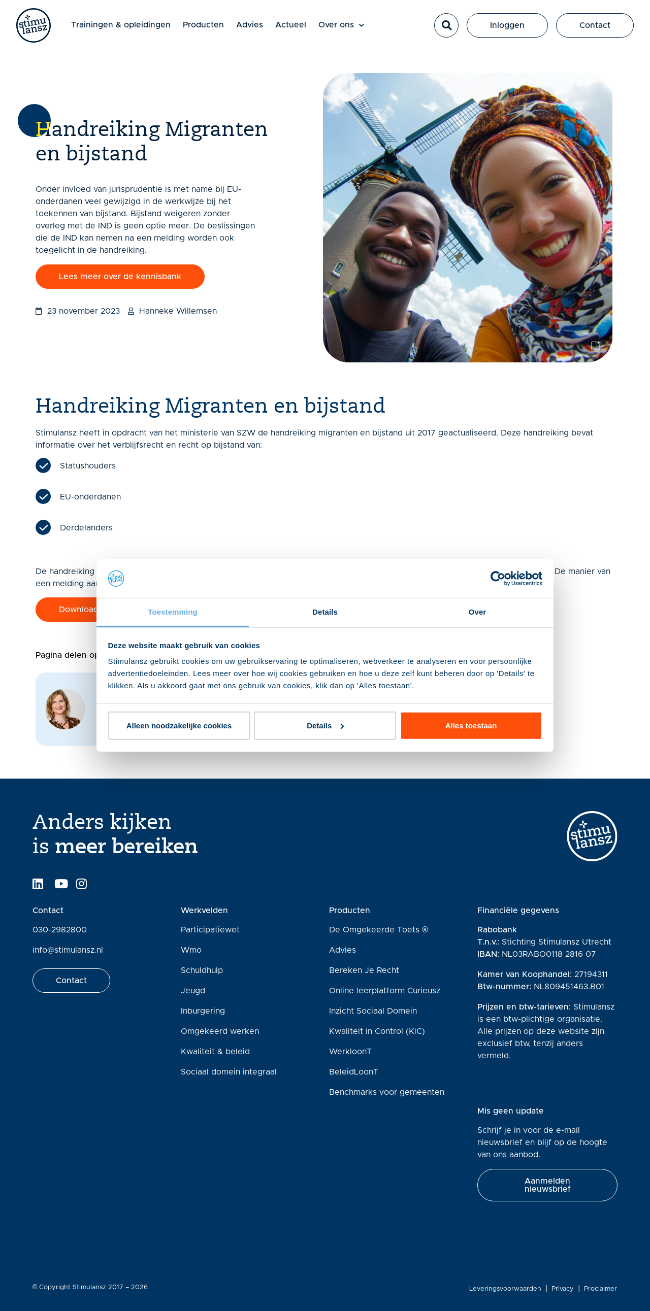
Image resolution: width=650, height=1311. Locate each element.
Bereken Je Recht (364, 970)
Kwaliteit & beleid (215, 1052)
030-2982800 (59, 930)
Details (325, 725)
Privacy (563, 1289)
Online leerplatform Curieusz (384, 991)
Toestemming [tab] (173, 612)
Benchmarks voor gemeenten (386, 1092)
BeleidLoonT (353, 1072)
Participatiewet (210, 930)
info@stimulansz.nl (67, 950)
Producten (205, 26)
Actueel (293, 26)
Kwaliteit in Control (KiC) (377, 1031)
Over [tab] (477, 612)
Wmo (191, 950)
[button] (446, 27)
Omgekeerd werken (220, 1031)
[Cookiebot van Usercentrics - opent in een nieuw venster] (497, 578)
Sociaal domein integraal (229, 1072)
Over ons (344, 27)
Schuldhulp (202, 970)
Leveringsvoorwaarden (506, 1289)
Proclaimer (601, 1289)
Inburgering (203, 1011)
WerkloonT (350, 1052)
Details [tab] (325, 612)
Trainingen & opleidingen (123, 26)
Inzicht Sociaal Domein (373, 1011)
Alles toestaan (471, 725)
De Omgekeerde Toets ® (378, 930)
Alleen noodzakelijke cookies (179, 725)
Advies (252, 26)
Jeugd (193, 991)
